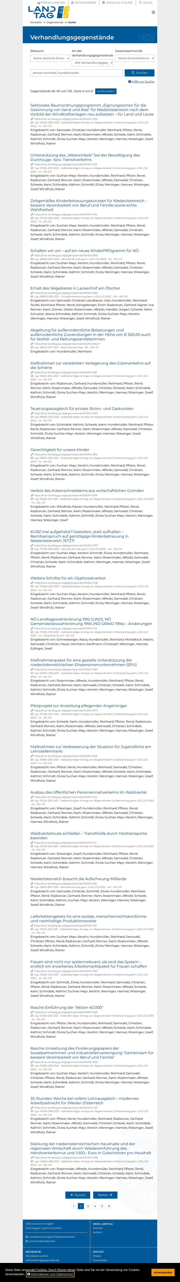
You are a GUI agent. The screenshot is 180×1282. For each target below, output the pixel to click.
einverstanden (163, 1272)
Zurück (78, 1195)
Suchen (140, 73)
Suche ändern (106, 91)
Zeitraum (37, 51)
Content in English (42, 1223)
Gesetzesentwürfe (128, 51)
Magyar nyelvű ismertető (46, 1228)
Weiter (105, 1195)
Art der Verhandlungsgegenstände (92, 53)
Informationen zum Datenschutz (50, 1274)
